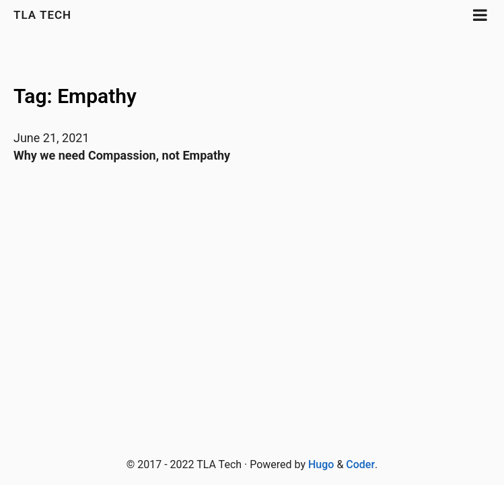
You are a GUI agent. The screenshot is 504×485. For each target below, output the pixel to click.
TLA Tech (42, 15)
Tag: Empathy (75, 96)
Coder (360, 464)
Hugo (321, 464)
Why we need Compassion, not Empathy (121, 155)
